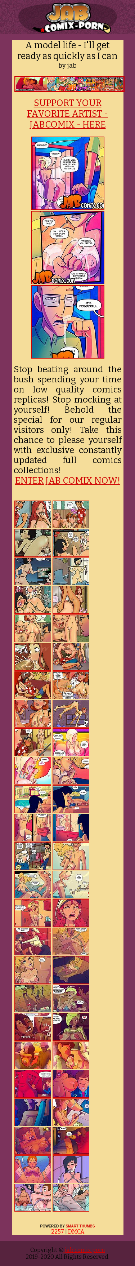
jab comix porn (84, 1250)
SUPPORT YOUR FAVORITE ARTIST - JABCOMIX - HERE (67, 114)
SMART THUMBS (80, 1226)
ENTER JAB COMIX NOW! (67, 480)
